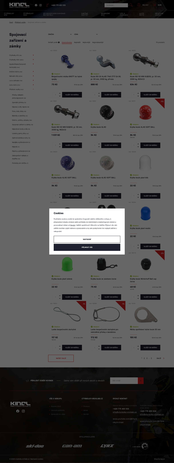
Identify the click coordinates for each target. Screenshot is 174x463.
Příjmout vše (87, 247)
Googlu (72, 225)
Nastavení (87, 239)
